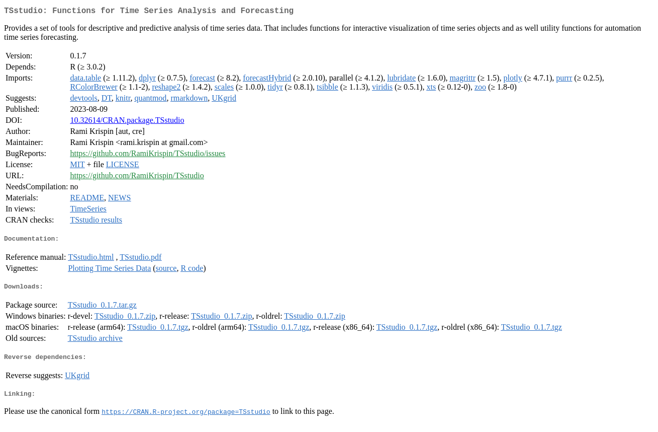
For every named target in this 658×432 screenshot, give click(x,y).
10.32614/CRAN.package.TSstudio (127, 122)
